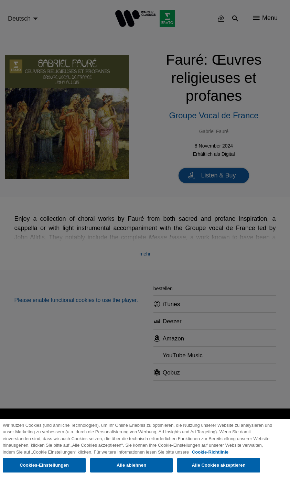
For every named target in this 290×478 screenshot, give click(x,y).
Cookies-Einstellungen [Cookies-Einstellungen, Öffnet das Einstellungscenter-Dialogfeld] (44, 465)
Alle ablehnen (131, 465)
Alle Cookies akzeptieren (218, 465)
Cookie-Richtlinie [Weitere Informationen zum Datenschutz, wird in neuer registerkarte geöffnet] (210, 452)
